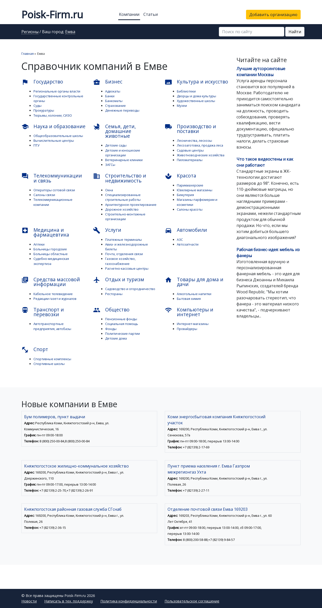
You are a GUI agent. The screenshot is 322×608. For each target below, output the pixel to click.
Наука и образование (53, 126)
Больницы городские (50, 249)
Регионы (29, 32)
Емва (70, 32)
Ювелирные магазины (194, 190)
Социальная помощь (121, 323)
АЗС (180, 239)
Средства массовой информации (50, 282)
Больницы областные (50, 254)
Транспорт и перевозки (42, 312)
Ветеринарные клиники (124, 160)
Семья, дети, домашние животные (114, 131)
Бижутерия (185, 195)
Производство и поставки (190, 128)
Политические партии (122, 333)
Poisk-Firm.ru (52, 14)
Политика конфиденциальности (128, 601)
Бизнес (107, 82)
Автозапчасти (187, 244)
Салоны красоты (190, 209)
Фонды (110, 328)
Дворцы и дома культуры (196, 96)
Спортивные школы (49, 363)
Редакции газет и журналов (54, 298)
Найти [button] (295, 31)
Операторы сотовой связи (54, 190)
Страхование (115, 105)
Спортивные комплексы (52, 359)
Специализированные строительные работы (123, 197)
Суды (37, 105)
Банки (109, 96)
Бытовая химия (189, 298)
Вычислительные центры (53, 140)
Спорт (34, 349)
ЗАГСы (110, 164)
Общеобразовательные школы (58, 135)
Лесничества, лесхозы (194, 140)
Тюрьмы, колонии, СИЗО (52, 115)
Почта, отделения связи (124, 254)
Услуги (107, 230)
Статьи (150, 14)
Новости (29, 601)
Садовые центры (190, 150)
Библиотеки (186, 91)
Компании (129, 14)
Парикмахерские (190, 185)
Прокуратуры (43, 110)
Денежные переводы (122, 110)
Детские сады (116, 145)
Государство (42, 82)
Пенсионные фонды (121, 319)
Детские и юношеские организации (122, 152)
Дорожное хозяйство (122, 209)
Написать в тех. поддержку (68, 601)
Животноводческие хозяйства (200, 155)
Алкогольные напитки (194, 294)
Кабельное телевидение (53, 294)
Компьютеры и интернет (189, 312)
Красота (180, 176)
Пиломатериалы (190, 160)
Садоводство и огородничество (130, 289)
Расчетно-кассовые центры (126, 268)
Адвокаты (112, 91)
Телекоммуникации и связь (51, 178)
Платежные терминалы (123, 239)
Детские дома (116, 338)
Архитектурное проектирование (130, 204)
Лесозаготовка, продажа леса (200, 145)
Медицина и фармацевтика (45, 232)
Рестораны (114, 294)
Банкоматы (114, 101)
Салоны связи (44, 195)
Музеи (182, 105)
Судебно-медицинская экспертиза (51, 261)
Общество (111, 310)
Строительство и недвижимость (119, 178)
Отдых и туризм (118, 280)
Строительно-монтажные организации (125, 216)
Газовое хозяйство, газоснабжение (120, 261)
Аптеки (39, 244)
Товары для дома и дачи (194, 282)
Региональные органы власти (56, 91)
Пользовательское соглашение (192, 601)
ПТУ (36, 145)
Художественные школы (196, 101)
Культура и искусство (196, 82)
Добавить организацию (273, 14)
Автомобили (186, 230)
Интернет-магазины (193, 323)
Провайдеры (187, 328)
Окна (109, 190)
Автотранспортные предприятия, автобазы (52, 326)
